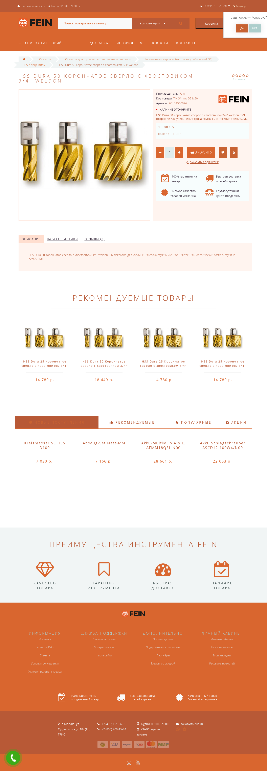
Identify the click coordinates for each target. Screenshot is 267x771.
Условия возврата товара (45, 671)
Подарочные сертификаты (163, 647)
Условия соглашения (45, 663)
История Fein (130, 43)
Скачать (45, 655)
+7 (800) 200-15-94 (114, 729)
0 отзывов (239, 79)
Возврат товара (104, 647)
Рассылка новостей (222, 663)
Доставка (99, 43)
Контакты (187, 43)
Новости (160, 43)
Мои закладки (222, 655)
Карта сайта (104, 655)
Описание (31, 239)
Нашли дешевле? (169, 134)
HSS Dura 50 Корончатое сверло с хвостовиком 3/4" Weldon (104, 365)
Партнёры (163, 655)
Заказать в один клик (204, 162)
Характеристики (62, 239)
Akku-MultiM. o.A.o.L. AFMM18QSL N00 (163, 445)
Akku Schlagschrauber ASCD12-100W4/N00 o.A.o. (222, 448)
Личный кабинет (222, 639)
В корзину (201, 152)
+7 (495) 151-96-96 (114, 724)
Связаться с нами (104, 639)
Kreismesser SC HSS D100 (44, 445)
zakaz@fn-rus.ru (192, 724)
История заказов (222, 647)
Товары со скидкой (163, 663)
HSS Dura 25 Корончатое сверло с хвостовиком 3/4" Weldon (44, 365)
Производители (163, 639)
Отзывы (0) (95, 239)
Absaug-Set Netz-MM (104, 443)
